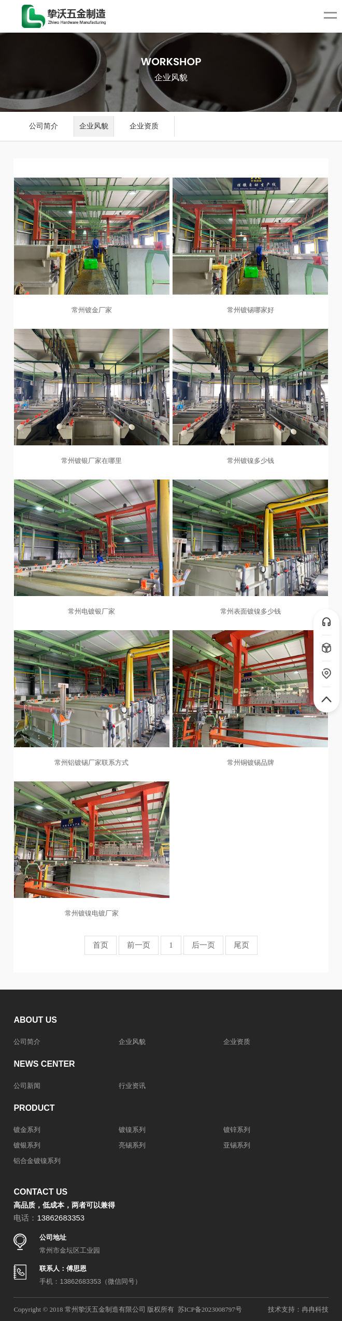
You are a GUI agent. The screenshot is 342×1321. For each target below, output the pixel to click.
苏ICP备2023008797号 (210, 1309)
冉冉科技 (315, 1309)
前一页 (138, 945)
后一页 (203, 945)
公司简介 (43, 126)
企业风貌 (93, 126)
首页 (100, 945)
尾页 (241, 945)
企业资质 (144, 126)
